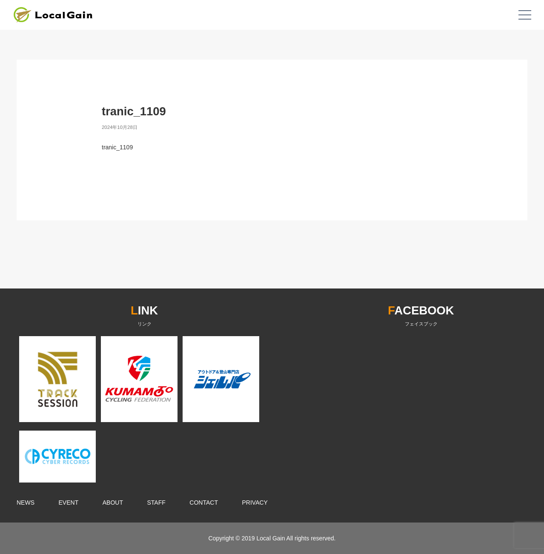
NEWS (25, 502)
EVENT (69, 502)
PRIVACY (255, 502)
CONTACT (203, 502)
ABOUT (113, 502)
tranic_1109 (117, 147)
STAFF (156, 502)
